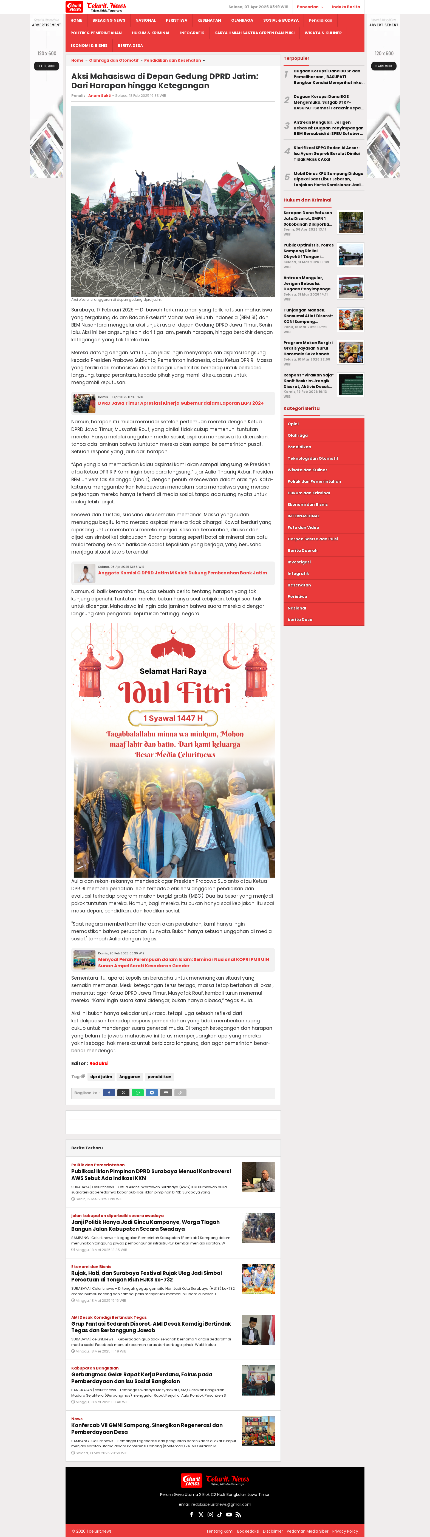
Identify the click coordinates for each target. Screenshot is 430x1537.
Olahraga (298, 435)
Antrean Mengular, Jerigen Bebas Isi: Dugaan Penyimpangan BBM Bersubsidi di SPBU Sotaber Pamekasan (329, 128)
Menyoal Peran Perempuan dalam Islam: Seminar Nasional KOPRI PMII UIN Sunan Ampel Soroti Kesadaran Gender (183, 962)
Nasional (297, 608)
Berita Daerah (303, 550)
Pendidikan (299, 447)
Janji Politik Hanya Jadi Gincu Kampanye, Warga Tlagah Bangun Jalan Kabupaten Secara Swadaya (151, 1225)
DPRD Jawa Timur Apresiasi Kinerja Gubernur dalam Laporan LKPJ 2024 (181, 403)
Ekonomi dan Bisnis (91, 1265)
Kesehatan (299, 585)
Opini (293, 424)
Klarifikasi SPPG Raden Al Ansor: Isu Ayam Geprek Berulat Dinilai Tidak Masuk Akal (327, 153)
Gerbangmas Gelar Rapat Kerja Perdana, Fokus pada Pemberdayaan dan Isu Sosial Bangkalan (146, 1376)
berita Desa (300, 619)
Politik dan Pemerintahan (98, 1165)
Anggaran (129, 1076)
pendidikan (159, 1076)
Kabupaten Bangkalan (95, 1366)
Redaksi (99, 1063)
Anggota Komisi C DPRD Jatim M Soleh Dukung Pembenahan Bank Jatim (182, 573)
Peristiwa (297, 596)
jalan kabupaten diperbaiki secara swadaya (117, 1215)
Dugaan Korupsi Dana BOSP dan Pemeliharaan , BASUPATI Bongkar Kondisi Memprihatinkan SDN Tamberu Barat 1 (329, 76)
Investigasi (299, 562)
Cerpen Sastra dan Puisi (313, 539)
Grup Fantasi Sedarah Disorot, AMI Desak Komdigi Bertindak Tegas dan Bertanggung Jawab (141, 1325)
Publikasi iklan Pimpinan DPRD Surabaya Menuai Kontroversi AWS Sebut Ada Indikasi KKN (139, 1174)
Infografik (298, 573)
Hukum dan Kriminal (309, 493)
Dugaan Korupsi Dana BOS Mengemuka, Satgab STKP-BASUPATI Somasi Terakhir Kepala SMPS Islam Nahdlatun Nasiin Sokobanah (329, 102)
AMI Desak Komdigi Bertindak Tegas (109, 1316)
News (77, 1416)
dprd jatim (101, 1076)
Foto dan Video (303, 527)
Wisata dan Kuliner (307, 470)
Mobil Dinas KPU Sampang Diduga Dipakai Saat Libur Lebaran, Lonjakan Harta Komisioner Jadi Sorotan (328, 179)
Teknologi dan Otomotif (313, 458)
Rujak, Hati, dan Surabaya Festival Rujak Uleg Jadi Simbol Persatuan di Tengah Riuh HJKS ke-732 (152, 1275)
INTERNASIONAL (303, 516)
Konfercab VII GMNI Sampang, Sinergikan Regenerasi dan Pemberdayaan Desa (152, 1426)
